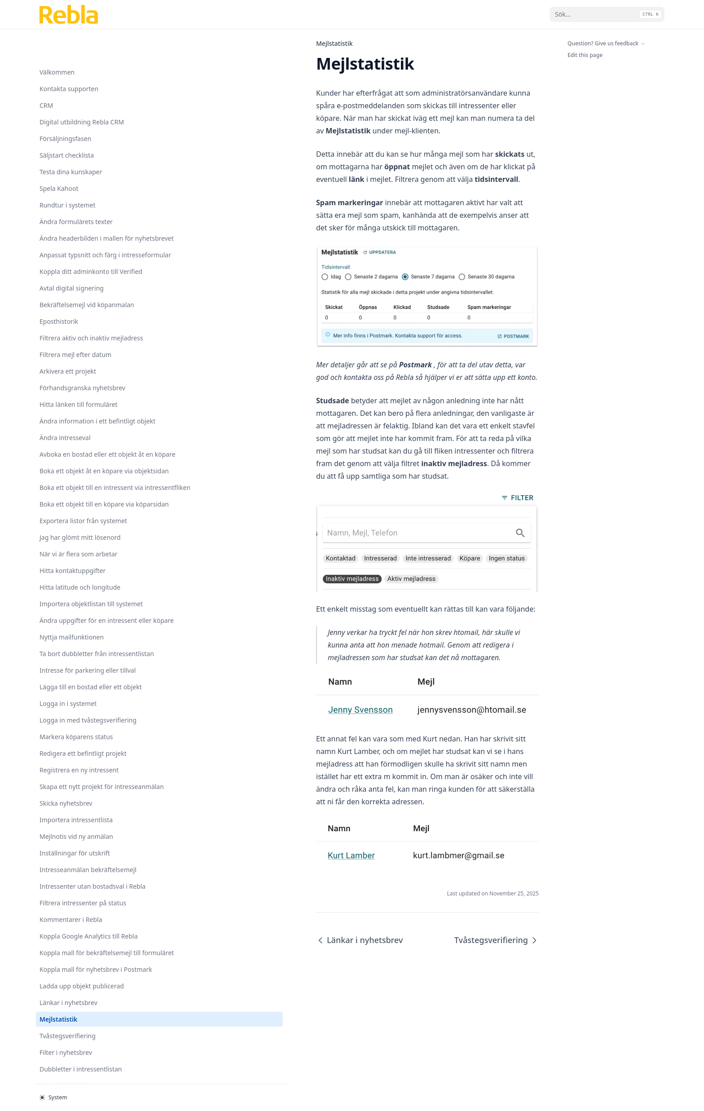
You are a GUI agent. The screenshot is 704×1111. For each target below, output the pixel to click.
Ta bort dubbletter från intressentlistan (73, 285)
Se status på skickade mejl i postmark (79, 904)
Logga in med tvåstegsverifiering (67, 379)
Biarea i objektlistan (68, 806)
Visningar (53, 1053)
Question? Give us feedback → (606, 43)
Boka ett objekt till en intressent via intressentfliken (83, 81)
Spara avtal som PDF (70, 993)
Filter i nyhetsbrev (66, 773)
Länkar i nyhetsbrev (68, 723)
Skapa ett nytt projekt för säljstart (76, 946)
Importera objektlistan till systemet (77, 216)
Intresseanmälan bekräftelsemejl (64, 548)
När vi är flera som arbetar (79, 161)
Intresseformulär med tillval (81, 823)
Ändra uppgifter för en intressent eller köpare (73, 242)
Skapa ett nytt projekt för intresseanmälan (76, 455)
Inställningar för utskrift (75, 526)
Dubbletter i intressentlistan (81, 789)
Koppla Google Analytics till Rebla (79, 633)
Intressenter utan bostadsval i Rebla (84, 574)
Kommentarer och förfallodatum (66, 972)
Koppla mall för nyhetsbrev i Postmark (81, 685)
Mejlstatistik (58, 740)
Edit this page (585, 55)
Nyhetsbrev (56, 865)
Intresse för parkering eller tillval (79, 311)
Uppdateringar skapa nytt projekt (77, 1031)
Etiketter (52, 1069)
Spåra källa (56, 1010)
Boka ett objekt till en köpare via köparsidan (82, 107)
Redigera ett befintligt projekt (83, 417)
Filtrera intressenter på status (83, 595)
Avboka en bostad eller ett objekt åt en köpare (78, 29)
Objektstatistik (61, 925)
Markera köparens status (76, 401)
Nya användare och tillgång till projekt (80, 844)
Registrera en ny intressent (79, 434)
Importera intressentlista (76, 493)
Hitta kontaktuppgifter (73, 178)
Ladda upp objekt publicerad (82, 706)
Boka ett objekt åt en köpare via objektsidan (81, 55)
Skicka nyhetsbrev (66, 476)
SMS (46, 882)
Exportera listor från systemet (83, 128)
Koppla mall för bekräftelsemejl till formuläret (83, 659)
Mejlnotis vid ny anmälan (76, 510)
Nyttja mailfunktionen (72, 263)
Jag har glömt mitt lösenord (80, 145)
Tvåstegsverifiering (68, 756)
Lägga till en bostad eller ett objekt (81, 337)
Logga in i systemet (68, 358)
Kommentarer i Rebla (71, 612)
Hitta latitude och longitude (80, 194)
